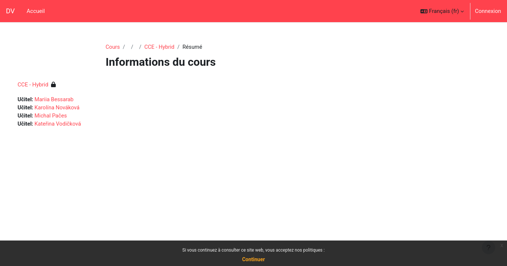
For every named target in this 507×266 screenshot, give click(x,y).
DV (10, 11)
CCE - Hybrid (160, 47)
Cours (113, 47)
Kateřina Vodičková (69, 124)
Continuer (253, 259)
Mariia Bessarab (65, 99)
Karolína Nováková (68, 108)
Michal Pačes (61, 116)
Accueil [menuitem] (36, 11)
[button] (442, 11)
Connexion (488, 11)
